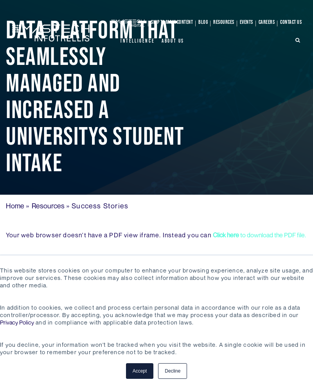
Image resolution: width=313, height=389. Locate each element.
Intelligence (138, 41)
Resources (223, 22)
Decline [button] (172, 371)
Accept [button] (140, 371)
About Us (173, 41)
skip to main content (172, 22)
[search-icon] (298, 40)
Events (246, 22)
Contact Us (291, 22)
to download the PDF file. (259, 235)
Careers (267, 22)
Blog (203, 22)
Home (15, 205)
